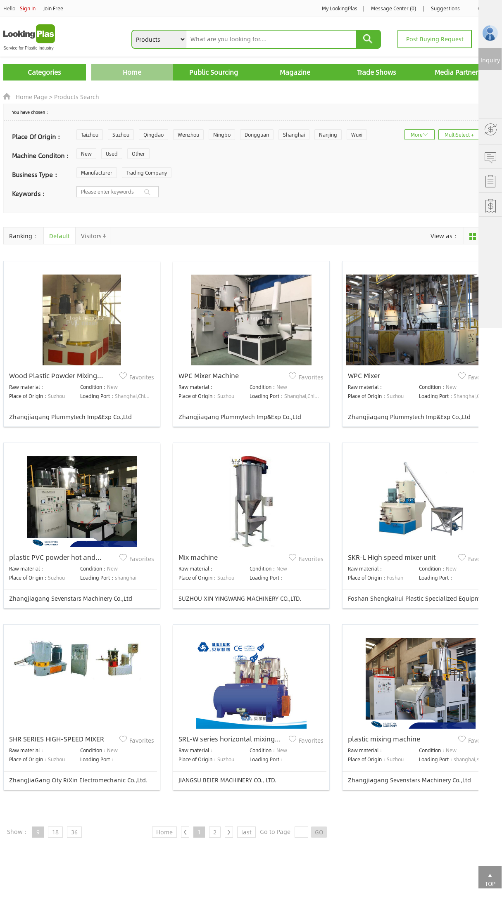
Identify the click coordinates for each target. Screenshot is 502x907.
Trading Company (146, 172)
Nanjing (328, 134)
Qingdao (153, 134)
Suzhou (120, 134)
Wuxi (356, 134)
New (86, 153)
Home (132, 72)
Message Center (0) (393, 8)
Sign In (28, 8)
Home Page (32, 96)
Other (138, 153)
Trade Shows (376, 72)
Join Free (53, 8)
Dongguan (257, 134)
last (246, 831)
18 (55, 831)
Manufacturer (96, 172)
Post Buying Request (435, 38)
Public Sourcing (213, 72)
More (417, 134)
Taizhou (89, 134)
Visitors (91, 235)
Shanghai (294, 134)
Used (112, 153)
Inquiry (490, 59)
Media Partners (458, 72)
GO (319, 831)
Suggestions (445, 8)
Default (59, 235)
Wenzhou (188, 134)
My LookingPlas (339, 8)
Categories (44, 72)
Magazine (295, 72)
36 (74, 831)
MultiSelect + (459, 134)
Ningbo (222, 134)
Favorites (141, 376)
